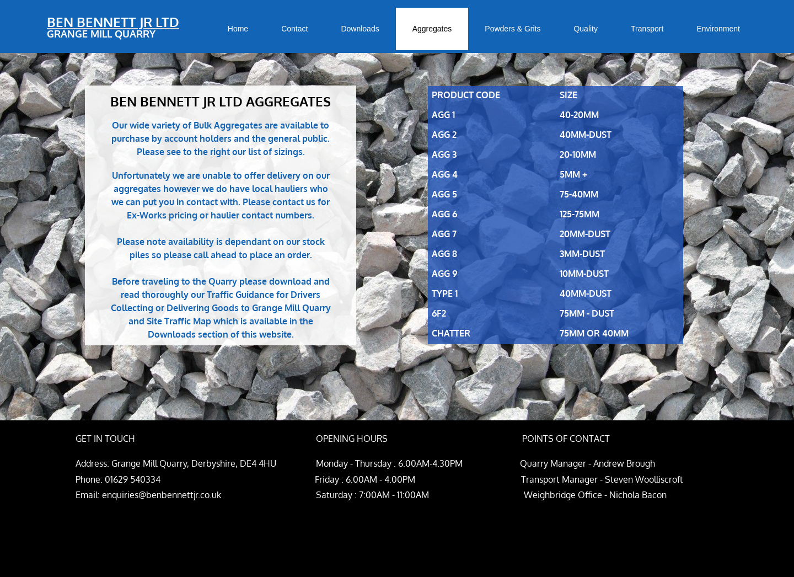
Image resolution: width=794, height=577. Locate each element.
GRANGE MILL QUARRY (101, 34)
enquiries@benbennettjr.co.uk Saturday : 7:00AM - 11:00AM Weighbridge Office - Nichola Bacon (384, 494)
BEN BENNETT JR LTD (113, 21)
